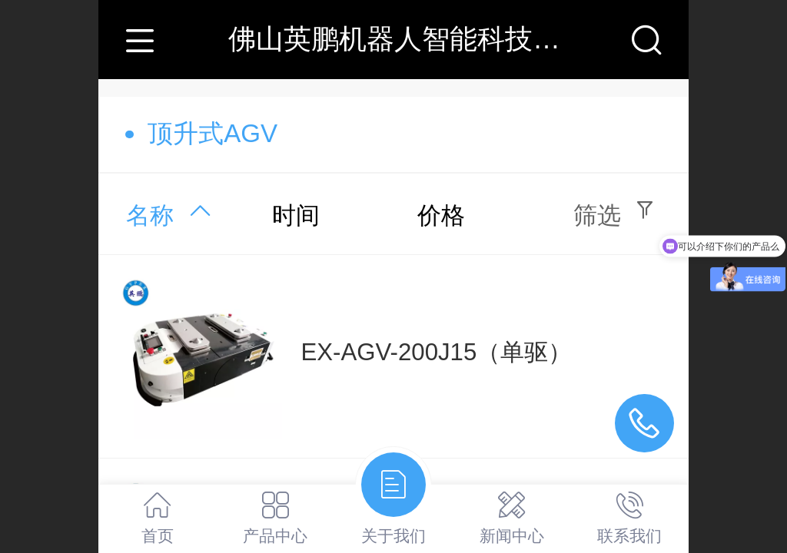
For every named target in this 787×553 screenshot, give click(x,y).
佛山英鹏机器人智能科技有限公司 (435, 39)
